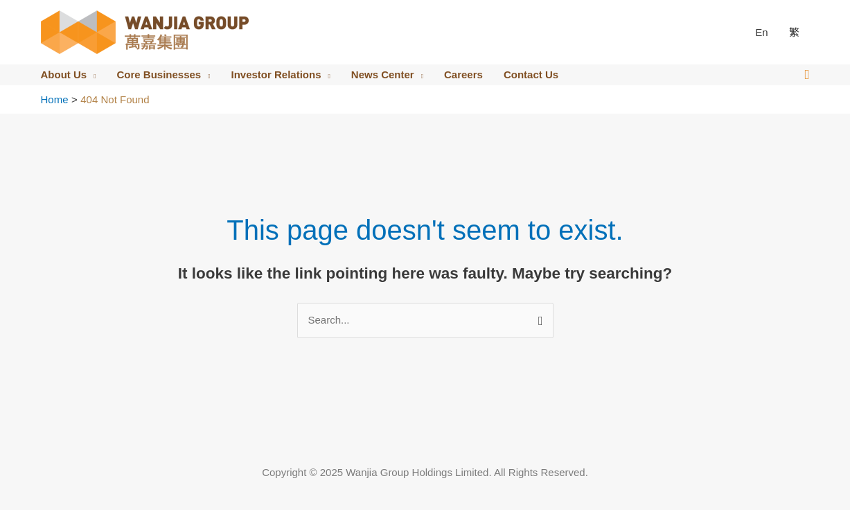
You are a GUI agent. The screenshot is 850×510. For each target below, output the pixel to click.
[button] (806, 74)
